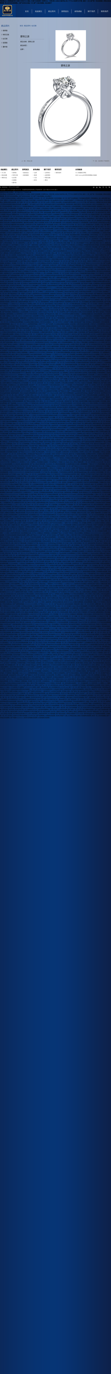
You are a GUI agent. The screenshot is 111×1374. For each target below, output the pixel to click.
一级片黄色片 (42, 545)
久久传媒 (25, 200)
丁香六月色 (66, 293)
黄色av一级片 (38, 628)
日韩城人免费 (8, 431)
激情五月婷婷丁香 (78, 423)
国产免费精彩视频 (18, 604)
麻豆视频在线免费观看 (68, 216)
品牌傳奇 (47, 175)
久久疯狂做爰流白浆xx (24, 677)
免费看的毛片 (8, 273)
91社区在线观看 (87, 312)
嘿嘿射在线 (100, 202)
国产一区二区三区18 (45, 437)
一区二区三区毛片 (57, 322)
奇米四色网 (51, 642)
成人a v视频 (100, 521)
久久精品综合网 (62, 709)
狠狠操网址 (22, 243)
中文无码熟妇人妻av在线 (64, 255)
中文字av (78, 383)
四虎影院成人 (91, 218)
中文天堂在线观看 (65, 541)
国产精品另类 (6, 364)
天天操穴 (29, 293)
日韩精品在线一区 (75, 214)
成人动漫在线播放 (85, 592)
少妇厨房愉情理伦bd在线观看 (16, 450)
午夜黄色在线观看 (56, 399)
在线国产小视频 (69, 322)
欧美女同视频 (66, 419)
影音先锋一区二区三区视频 (46, 383)
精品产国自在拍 (49, 484)
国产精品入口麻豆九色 (17, 496)
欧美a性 (17, 488)
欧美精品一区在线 (21, 659)
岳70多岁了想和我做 (22, 235)
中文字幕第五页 (9, 241)
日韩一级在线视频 (45, 212)
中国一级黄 (93, 557)
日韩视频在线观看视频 (100, 318)
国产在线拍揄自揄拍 (49, 431)
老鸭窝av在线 (59, 594)
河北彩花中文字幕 (69, 395)
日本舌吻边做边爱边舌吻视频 (90, 535)
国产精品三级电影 (55, 330)
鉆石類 (5, 39)
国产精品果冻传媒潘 (23, 249)
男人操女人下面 (35, 328)
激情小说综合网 (5, 222)
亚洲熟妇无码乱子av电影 (52, 379)
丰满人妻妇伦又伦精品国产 (98, 444)
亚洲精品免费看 (30, 527)
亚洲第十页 (31, 681)
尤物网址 (79, 433)
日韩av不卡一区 (64, 210)
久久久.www (22, 685)
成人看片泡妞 (59, 563)
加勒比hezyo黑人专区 (37, 275)
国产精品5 (12, 352)
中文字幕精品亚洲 (99, 267)
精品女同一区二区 (44, 529)
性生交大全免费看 (94, 354)
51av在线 (49, 464)
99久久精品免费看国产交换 (42, 356)
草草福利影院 (66, 330)
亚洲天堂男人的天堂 (86, 646)
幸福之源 (29, 161)
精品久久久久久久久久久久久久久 (80, 241)
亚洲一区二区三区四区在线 (47, 521)
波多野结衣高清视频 (68, 582)
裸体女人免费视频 (74, 675)
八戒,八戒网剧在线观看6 (99, 588)
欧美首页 (91, 648)
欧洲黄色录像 (39, 592)
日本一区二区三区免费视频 (21, 444)
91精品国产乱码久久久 (64, 446)
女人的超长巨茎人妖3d (31, 233)
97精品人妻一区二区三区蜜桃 (51, 569)
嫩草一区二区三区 (61, 320)
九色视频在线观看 (61, 480)
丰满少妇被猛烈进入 (11, 210)
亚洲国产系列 (105, 673)
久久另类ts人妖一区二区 (24, 346)
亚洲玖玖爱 (14, 302)
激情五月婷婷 (107, 334)
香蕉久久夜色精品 (22, 565)
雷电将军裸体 (40, 373)
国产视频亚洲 (98, 293)
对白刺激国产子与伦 (82, 243)
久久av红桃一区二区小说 (31, 348)
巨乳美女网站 (33, 271)
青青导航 (5, 709)
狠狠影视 (46, 249)
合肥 (35, 172)
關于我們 (91, 11)
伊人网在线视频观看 (59, 464)
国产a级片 (46, 703)
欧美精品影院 (28, 281)
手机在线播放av (7, 604)
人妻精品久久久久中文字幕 (36, 352)
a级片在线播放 (31, 610)
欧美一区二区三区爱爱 (9, 255)
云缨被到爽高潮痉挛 (46, 332)
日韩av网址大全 (93, 655)
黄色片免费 (100, 650)
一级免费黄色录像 (95, 687)
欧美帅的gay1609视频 (16, 433)
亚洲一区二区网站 (90, 385)
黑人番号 (36, 411)
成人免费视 (22, 579)
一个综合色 (21, 563)
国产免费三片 (63, 500)
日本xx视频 (60, 269)
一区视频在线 (6, 502)
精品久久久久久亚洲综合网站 (87, 705)
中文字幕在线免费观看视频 (22, 241)
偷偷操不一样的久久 (24, 377)
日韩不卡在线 (15, 425)
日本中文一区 (34, 480)
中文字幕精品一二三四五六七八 (9, 304)
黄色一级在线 (66, 326)
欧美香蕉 (78, 565)
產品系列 (51, 11)
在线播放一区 (60, 364)
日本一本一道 (93, 411)
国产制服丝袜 (45, 360)
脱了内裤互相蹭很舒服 (92, 667)
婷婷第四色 (75, 646)
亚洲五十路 (81, 306)
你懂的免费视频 (78, 602)
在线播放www (12, 385)
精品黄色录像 (102, 336)
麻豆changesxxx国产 (85, 352)
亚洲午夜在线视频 (39, 675)
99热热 (92, 545)
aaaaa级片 (64, 212)
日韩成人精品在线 (52, 450)
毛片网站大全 (62, 366)
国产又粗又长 (4, 306)
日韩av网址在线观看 (6, 267)
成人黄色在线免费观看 (34, 336)
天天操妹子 (3, 405)
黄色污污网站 (82, 519)
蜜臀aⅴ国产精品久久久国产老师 (31, 371)
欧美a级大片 (77, 222)
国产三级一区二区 (96, 596)
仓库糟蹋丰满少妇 (105, 257)
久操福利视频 (93, 644)
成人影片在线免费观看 (94, 425)
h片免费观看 (46, 399)
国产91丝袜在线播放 (45, 233)
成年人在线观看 (5, 437)
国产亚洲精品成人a (69, 275)
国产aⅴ (51, 594)
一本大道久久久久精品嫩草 (30, 285)
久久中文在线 (24, 214)
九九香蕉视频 (65, 389)
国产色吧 (104, 383)
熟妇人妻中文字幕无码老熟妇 (14, 348)
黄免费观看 (49, 198)
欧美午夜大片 (42, 494)
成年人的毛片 (67, 439)
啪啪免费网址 (5, 667)
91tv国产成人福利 (97, 486)
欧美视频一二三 (81, 275)
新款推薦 (4, 175)
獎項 (46, 180)
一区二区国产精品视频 (87, 437)
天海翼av (99, 454)
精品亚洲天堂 (102, 212)
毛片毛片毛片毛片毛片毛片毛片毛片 (65, 433)
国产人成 (70, 545)
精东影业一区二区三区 (60, 263)
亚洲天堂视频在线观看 (58, 281)
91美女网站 (80, 586)
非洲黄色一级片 (50, 218)
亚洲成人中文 (64, 496)
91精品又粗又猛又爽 (38, 705)
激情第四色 (10, 314)
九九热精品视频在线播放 (31, 322)
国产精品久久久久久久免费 (26, 452)
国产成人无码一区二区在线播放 (52, 539)
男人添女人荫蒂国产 (19, 269)
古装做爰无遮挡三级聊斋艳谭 (62, 689)
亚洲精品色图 (90, 328)
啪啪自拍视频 (43, 446)
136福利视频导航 (18, 419)
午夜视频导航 (92, 573)
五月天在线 (7, 608)
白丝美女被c (60, 401)
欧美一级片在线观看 (80, 456)
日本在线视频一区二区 (67, 616)
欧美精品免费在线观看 (15, 640)
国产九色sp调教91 (72, 218)
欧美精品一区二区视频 (80, 523)
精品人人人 (72, 579)
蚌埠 (35, 180)
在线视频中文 (57, 214)
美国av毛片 (61, 360)
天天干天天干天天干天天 (8, 259)
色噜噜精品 (104, 377)
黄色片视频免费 (32, 261)
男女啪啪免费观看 (103, 456)
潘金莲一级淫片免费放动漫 (24, 340)
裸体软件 (71, 297)
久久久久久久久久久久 (76, 496)
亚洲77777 (42, 324)
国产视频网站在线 (84, 504)
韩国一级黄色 (81, 474)
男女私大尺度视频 (14, 478)
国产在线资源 (81, 328)
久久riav (89, 640)
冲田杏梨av (14, 448)
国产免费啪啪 (40, 715)
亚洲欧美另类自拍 (70, 618)
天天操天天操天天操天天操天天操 (46, 269)
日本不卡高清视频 (30, 366)
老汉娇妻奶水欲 (64, 579)
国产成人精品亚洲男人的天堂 (87, 334)
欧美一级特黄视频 (77, 561)
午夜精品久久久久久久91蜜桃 (77, 231)
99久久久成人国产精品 (89, 549)
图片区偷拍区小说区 (36, 216)
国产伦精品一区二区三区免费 (85, 539)
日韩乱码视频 (6, 468)
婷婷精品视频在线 (87, 314)
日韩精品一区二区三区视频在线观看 (97, 531)
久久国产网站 (22, 261)
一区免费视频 (37, 598)
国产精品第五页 (50, 314)
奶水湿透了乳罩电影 (8, 539)
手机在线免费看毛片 (79, 701)
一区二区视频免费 (56, 356)
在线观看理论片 (97, 703)
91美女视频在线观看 (13, 549)
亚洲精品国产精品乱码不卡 (60, 289)
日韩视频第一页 (5, 448)
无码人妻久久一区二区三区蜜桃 (99, 435)
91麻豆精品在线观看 (85, 291)
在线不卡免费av (9, 411)
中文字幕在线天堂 (28, 253)
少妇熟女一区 (49, 387)
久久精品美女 (89, 551)
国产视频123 (29, 675)
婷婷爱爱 (88, 470)
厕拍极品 (94, 592)
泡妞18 (39, 575)
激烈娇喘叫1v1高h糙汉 (45, 251)
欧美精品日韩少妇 (97, 344)
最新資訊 (26, 172)
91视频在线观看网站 (17, 222)
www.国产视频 (89, 427)
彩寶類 (5, 43)
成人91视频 (6, 295)
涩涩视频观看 (67, 525)
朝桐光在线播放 (10, 513)
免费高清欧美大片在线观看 (25, 198)
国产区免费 (102, 247)
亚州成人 (75, 547)
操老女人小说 (103, 417)
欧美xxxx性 (66, 644)
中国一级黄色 (62, 482)
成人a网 (101, 198)
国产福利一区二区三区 (11, 529)
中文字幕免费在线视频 (55, 247)
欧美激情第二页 (41, 610)
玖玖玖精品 (62, 596)
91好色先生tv (33, 312)
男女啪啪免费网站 (90, 271)
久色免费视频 (38, 431)
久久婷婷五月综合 (104, 403)
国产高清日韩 (68, 233)
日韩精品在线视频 (61, 328)
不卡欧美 (25, 640)
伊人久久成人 (37, 231)
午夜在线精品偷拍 (94, 381)
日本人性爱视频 (7, 444)
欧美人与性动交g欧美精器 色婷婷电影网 (75, 336)
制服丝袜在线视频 (94, 401)
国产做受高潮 (33, 466)
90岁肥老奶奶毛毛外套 (42, 342)
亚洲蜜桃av (61, 226)
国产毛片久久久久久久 (50, 697)
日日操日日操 (28, 316)
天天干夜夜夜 (75, 330)
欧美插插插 (35, 332)
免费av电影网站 (26, 608)
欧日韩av (105, 413)
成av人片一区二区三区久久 (19, 324)
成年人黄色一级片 (82, 415)
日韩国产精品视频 (27, 431)
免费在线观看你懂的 (82, 628)
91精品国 (74, 306)
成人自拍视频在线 (54, 687)
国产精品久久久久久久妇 (63, 306)
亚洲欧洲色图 (91, 210)
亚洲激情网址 (24, 306)
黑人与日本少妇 (101, 642)
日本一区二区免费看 (69, 354)
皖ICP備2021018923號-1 (50, 189)
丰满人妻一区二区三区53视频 (87, 277)
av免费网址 (102, 395)
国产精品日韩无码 (25, 517)
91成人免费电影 (35, 423)
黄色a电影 (61, 618)
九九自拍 (46, 308)
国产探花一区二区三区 (91, 366)
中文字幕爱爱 (25, 364)
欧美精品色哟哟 (54, 588)
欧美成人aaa (38, 435)
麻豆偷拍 (70, 697)
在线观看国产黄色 (72, 695)
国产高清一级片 (24, 569)
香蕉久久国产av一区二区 (42, 685)
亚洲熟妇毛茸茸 (76, 267)
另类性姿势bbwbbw (103, 326)
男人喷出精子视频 (77, 253)
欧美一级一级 (39, 523)
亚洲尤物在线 (82, 511)
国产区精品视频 (8, 342)
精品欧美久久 (22, 210)
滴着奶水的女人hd (61, 679)
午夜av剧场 (31, 476)
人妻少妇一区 (30, 243)
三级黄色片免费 (82, 407)
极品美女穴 (45, 243)
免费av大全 (43, 247)
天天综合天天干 (49, 513)
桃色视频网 (84, 606)
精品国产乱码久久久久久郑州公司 (50, 403)
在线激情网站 (31, 267)
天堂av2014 (83, 310)
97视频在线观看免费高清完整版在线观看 (84, 326)
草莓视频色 (62, 476)
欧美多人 (57, 299)
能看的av (75, 525)
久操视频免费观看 (28, 435)
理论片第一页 (9, 553)
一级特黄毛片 (46, 691)
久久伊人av (14, 437)
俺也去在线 (38, 498)
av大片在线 (100, 697)
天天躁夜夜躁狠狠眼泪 (44, 259)
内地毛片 (48, 705)
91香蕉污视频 (72, 328)
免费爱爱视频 (52, 608)
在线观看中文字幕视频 (41, 588)
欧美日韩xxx (18, 541)
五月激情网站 (59, 291)
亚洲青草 (56, 210)
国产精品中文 (80, 271)
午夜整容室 (53, 423)
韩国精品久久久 (25, 265)
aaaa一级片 (106, 446)
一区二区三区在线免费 (94, 638)
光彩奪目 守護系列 (103, 161)
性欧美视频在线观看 (49, 559)
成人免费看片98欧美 (10, 565)
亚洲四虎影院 (100, 439)
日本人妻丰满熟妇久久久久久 (35, 387)
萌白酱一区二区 (27, 521)
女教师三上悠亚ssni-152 (43, 527)
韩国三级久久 (100, 243)
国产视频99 (61, 535)
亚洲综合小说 (37, 600)
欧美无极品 (81, 269)
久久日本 (30, 210)
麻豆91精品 (47, 442)
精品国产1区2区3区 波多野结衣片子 (100, 393)
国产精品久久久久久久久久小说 (93, 263)
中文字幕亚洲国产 (78, 385)
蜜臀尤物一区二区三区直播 (33, 559)
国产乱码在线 (63, 519)
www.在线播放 (33, 616)
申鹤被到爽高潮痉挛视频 (91, 245)
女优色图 (48, 454)
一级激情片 (50, 584)
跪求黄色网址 (101, 371)
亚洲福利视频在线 (28, 206)
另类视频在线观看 (102, 571)
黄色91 (59, 626)
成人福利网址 (46, 444)
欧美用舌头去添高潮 (37, 486)
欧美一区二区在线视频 (97, 429)
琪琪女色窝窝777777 (45, 287)
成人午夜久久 (88, 508)
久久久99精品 (41, 326)
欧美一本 (50, 571)
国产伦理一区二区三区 (48, 328)
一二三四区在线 (57, 287)
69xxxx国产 (10, 492)
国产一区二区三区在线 (103, 228)
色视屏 (97, 634)
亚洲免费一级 (64, 346)
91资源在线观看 (73, 511)
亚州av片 (34, 377)
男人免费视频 (45, 235)
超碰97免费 (43, 226)
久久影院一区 (60, 249)
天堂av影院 (53, 360)
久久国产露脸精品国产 (18, 468)
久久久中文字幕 (82, 202)
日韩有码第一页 (51, 352)
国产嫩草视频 (67, 285)
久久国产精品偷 (98, 200)
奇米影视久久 (4, 500)
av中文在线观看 (26, 391)
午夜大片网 (63, 332)
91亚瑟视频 (68, 563)
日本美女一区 (102, 237)
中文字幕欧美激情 (28, 655)
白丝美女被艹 (8, 624)
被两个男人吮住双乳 (11, 377)
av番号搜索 (68, 655)
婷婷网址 (56, 531)
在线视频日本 (100, 204)
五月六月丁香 (54, 220)
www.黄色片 (23, 295)
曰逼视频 (41, 314)
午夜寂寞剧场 (96, 377)
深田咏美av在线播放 (18, 366)
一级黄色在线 (103, 582)
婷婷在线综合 (46, 429)
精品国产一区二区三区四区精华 (39, 385)
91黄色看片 (58, 439)
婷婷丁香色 (87, 496)
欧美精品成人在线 (56, 685)
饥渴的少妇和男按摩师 (11, 515)
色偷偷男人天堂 (86, 675)
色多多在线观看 (15, 391)
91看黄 (79, 340)
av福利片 (99, 334)
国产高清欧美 (71, 366)
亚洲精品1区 (69, 249)
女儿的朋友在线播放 (98, 523)
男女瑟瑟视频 (33, 381)
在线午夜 (55, 579)
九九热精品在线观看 (14, 653)
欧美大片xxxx (75, 273)
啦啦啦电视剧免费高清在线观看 (20, 689)
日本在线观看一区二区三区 (101, 275)
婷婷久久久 (7, 381)
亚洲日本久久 (17, 206)
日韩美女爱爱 (35, 226)
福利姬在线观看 (5, 302)
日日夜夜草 (37, 439)
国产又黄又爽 (52, 226)
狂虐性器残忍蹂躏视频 (63, 352)
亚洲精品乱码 (100, 480)
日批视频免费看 (13, 429)
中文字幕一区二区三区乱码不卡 (26, 263)
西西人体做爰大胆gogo (29, 665)
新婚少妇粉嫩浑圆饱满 (57, 302)
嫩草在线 (92, 243)
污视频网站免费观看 (27, 588)
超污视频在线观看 (88, 709)
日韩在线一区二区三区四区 (61, 273)
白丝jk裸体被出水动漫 (73, 464)
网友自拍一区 (58, 336)
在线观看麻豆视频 (41, 478)
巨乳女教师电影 (37, 677)
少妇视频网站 (62, 504)
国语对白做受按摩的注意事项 (38, 338)
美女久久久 (46, 500)
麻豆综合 (50, 375)
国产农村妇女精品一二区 (63, 237)
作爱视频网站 (101, 373)
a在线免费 (91, 375)
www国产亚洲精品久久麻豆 (52, 216)
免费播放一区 (51, 480)
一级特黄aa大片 (32, 289)
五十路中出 (53, 235)
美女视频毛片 (12, 407)
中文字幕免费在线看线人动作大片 (94, 289)
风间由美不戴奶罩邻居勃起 (77, 346)
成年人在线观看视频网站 (65, 342)
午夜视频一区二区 (73, 504)
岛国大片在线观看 (86, 383)
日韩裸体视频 (21, 663)
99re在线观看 (81, 320)
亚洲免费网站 (21, 630)
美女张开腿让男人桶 (100, 387)
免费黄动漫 (29, 356)
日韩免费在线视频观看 (19, 458)
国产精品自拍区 (75, 387)
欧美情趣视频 (13, 421)
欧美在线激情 (69, 604)
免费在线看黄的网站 (33, 247)
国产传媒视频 (12, 403)
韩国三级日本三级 (66, 634)
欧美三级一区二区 (85, 239)
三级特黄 (12, 231)
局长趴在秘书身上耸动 (89, 204)
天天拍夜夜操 (60, 502)
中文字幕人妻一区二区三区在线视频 (97, 699)
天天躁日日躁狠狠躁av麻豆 (15, 233)
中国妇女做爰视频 (12, 257)
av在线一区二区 (79, 348)
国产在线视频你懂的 (14, 275)
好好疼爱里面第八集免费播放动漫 (15, 228)
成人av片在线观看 (102, 277)
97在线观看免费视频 (66, 547)
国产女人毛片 (73, 277)
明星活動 (47, 177)
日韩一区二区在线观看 (100, 208)
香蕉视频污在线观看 (32, 437)
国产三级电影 (78, 249)
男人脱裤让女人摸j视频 (23, 697)
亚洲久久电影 (40, 267)
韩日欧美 (12, 709)
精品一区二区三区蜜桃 (92, 216)
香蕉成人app (16, 588)
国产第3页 (70, 636)
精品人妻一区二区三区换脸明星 (61, 253)
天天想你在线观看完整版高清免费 (11, 204)
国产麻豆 (79, 549)
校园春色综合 (65, 299)
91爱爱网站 (68, 302)
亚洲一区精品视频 (67, 486)
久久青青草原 (18, 314)
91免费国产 (80, 642)
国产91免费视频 (73, 198)
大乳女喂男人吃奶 (90, 594)
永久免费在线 (95, 496)
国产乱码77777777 (19, 356)
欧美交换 (31, 498)
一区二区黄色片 (64, 241)
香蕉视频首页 (51, 338)
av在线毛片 (12, 338)
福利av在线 (47, 334)
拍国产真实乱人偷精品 (11, 344)
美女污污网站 (80, 531)
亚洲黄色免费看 (5, 336)
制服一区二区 (71, 243)
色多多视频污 (17, 655)
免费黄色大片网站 (68, 409)
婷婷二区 (94, 484)
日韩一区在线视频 (73, 239)
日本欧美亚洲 (106, 492)
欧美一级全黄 (16, 364)
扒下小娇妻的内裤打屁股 (35, 490)
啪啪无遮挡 (77, 204)
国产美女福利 (102, 630)
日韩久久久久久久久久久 (26, 429)
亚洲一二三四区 (40, 602)
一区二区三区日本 (36, 689)
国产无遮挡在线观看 (27, 299)
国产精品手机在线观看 (23, 328)
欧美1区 (49, 606)
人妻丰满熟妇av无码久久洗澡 (19, 616)
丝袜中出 (80, 263)
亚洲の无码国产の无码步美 (60, 454)
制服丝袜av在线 (65, 344)
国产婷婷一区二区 (45, 419)
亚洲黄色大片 (15, 462)
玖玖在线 (58, 348)
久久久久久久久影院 (31, 604)
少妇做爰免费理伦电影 (69, 202)
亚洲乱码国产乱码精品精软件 (89, 458)
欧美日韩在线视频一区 (55, 478)
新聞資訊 (65, 11)
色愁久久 (86, 297)
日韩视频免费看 (60, 484)
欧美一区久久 (98, 636)
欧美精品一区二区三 (98, 285)
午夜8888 (3, 247)
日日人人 (93, 439)
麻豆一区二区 (105, 299)
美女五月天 (8, 330)
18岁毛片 (94, 468)
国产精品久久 (62, 391)
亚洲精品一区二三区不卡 (21, 537)
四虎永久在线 (6, 354)
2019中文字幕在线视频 (58, 703)
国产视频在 (40, 366)
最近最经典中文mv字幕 (65, 423)
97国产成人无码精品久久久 (43, 661)
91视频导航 (31, 661)
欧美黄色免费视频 (105, 245)
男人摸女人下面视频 (100, 547)
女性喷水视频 (80, 216)
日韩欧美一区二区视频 (27, 693)
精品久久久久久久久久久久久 (10, 494)
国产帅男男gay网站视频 (70, 448)
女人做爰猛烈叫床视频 (51, 391)
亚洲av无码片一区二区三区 (66, 640)
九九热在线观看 (7, 464)
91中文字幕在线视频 (33, 586)
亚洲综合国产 (22, 289)
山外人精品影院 (67, 222)
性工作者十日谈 (68, 543)
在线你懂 (73, 324)
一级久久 (38, 243)
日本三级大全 (105, 354)
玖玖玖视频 (38, 567)
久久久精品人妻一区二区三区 (101, 590)
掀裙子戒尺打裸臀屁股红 (54, 206)
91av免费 (58, 202)
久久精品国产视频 (57, 659)
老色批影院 (91, 543)
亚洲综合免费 (22, 291)
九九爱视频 (19, 571)
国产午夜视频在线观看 (43, 630)
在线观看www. (85, 653)
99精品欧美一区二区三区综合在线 (12, 216)
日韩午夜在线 (93, 222)
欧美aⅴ (26, 283)
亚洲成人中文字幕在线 (22, 334)
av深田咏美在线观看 (10, 439)
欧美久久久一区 (21, 539)
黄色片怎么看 (35, 212)
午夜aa (11, 484)
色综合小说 (60, 338)
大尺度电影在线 (88, 249)
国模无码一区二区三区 (39, 202)
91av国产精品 (33, 446)
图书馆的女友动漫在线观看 (67, 588)
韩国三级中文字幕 (73, 310)
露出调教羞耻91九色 (33, 279)
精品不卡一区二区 (34, 302)
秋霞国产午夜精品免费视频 (34, 330)
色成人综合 (69, 462)
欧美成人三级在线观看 (93, 322)
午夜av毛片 (100, 297)
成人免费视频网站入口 (36, 460)
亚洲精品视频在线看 (60, 681)
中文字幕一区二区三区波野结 (27, 257)
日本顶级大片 (6, 245)
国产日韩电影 (62, 265)
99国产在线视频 (98, 525)
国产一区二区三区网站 (80, 233)
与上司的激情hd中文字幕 (29, 320)
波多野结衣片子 (85, 413)
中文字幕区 (74, 293)
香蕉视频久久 (90, 488)
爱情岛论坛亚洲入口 (28, 624)
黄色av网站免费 (92, 456)
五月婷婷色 (80, 366)
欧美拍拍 (59, 293)
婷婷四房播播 (94, 482)
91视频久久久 (62, 239)
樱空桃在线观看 (29, 222)
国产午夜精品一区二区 (14, 362)
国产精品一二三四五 (30, 415)
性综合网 (51, 340)
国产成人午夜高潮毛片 (12, 490)
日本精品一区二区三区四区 (89, 304)
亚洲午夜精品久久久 (85, 492)
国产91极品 (8, 358)
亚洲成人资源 (13, 218)
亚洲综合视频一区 (86, 657)
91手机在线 (97, 251)
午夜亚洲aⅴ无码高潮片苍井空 (27, 456)
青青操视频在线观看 (102, 210)
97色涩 (99, 346)
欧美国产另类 (102, 569)
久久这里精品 (45, 371)
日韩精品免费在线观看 (72, 458)
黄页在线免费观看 (53, 545)
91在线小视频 (70, 360)
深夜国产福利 (20, 486)
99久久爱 (41, 466)
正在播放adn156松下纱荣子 (44, 214)
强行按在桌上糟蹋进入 (49, 650)
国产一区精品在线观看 (74, 391)
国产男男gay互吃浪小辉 (19, 506)
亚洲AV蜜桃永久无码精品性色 (85, 279)
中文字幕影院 (100, 273)
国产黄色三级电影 (98, 312)
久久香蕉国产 (98, 249)
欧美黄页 (103, 618)
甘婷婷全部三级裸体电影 (95, 466)
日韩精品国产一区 (32, 409)
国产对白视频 (51, 306)
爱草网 (89, 212)
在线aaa (61, 381)
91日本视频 (24, 220)
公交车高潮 (16, 470)
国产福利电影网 (64, 531)
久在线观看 (74, 419)
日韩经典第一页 (97, 352)
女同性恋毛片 (18, 492)
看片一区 (62, 549)
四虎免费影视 (52, 506)
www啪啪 (79, 354)
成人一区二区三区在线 (41, 395)
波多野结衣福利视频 (55, 582)
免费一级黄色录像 (20, 511)
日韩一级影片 (4, 200)
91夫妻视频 (51, 713)
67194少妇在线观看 (81, 338)
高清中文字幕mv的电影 (86, 293)
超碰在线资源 (13, 277)
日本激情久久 (9, 521)
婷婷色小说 (88, 208)
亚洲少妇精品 (88, 614)
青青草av (27, 433)
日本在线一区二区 (39, 198)
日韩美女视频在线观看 (42, 594)
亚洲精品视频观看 (52, 494)
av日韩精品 (79, 245)
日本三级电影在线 (55, 308)
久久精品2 (10, 379)
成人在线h (21, 634)
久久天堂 (90, 251)
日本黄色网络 (12, 208)
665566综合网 (21, 519)
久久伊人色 (15, 610)
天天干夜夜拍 (60, 458)
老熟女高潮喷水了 (63, 427)
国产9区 (18, 417)
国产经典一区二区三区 (24, 202)
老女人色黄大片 (52, 482)
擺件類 (5, 47)
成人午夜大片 (66, 208)
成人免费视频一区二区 (88, 480)
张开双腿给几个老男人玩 (19, 245)
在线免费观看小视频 (48, 439)
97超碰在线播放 (80, 454)
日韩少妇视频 (17, 431)
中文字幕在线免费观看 (93, 299)
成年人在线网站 (56, 444)
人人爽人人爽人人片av (60, 628)
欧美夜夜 (21, 529)
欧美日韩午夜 (9, 297)
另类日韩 (100, 450)
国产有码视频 (6, 312)
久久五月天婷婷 (97, 291)
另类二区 (12, 287)
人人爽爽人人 (102, 683)
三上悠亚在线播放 (81, 308)
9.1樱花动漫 (103, 584)
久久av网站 (74, 368)
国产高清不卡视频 (86, 283)
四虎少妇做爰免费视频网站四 (43, 210)
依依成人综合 (21, 332)
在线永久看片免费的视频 (97, 610)
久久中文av (8, 269)
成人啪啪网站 (64, 373)
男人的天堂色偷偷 (14, 226)
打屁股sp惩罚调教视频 (74, 265)
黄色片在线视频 (39, 222)
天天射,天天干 (20, 559)
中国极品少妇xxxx (84, 448)
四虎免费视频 (85, 235)
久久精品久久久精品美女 (31, 375)
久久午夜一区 (19, 618)
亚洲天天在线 (43, 312)
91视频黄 (73, 531)
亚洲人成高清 (27, 571)
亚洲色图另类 (81, 399)
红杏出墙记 (44, 608)
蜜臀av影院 (88, 423)
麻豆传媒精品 (49, 304)
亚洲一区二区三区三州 (32, 419)
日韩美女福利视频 (83, 626)
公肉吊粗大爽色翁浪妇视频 (52, 297)
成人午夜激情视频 (59, 318)
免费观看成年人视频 (51, 519)
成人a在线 (43, 375)
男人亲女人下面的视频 (81, 342)
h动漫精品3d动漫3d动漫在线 (53, 275)
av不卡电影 (12, 474)
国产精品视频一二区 (93, 671)
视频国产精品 (18, 484)
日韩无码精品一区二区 (97, 235)
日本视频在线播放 (38, 488)
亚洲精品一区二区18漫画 (21, 547)
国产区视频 (18, 521)
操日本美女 (97, 551)
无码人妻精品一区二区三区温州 (74, 600)
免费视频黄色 (102, 458)
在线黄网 (58, 383)
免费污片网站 (11, 659)
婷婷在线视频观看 (97, 555)
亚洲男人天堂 (99, 224)
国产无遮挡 (32, 259)
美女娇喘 (33, 249)
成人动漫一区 (18, 283)
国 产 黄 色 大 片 (75, 377)
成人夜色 (31, 295)
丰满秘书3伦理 (55, 671)
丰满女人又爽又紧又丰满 (73, 535)
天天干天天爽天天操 (45, 525)
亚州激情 (86, 630)
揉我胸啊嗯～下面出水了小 (88, 464)
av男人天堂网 (50, 202)
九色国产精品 (82, 210)
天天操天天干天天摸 (18, 657)
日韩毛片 (93, 324)
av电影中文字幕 (39, 228)
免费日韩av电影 (83, 381)
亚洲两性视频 (76, 257)
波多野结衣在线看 (103, 592)
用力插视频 (82, 364)
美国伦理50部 (43, 713)
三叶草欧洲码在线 (40, 206)
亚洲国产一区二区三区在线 (71, 657)
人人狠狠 (43, 348)
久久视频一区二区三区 (56, 395)
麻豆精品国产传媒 (80, 322)
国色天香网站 (99, 279)
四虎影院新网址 (22, 255)
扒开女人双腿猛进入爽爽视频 (41, 533)
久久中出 (40, 320)
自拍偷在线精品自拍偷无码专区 (61, 267)
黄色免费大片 (74, 590)
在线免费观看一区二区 (58, 705)
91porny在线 (54, 310)
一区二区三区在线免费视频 (96, 515)
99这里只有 (93, 630)
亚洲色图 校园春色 (22, 259)
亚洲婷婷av (30, 506)
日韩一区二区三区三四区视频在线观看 (79, 577)
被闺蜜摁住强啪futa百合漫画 (101, 476)
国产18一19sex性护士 (88, 287)
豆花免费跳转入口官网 (74, 553)
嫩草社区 (66, 590)
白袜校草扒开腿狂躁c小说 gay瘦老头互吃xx (50, 200)
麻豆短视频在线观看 (31, 545)
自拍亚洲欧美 (72, 679)
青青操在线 (72, 407)
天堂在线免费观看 (49, 295)
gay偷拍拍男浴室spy (81, 393)
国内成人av (30, 685)
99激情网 (26, 711)
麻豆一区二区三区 (53, 612)
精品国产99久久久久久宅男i (65, 653)
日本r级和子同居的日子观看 (52, 389)
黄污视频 (55, 476)
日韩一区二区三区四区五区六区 (98, 415)
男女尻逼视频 (30, 269)
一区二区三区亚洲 (63, 235)
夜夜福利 (55, 241)
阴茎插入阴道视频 (20, 279)
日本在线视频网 (82, 498)
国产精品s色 (38, 299)
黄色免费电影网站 (104, 259)
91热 (98, 618)
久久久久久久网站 (22, 403)
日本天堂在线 (86, 340)
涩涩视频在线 (61, 521)
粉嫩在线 (10, 427)
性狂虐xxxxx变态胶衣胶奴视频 (56, 421)
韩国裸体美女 (75, 413)
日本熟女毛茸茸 (78, 255)
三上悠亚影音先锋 (48, 291)
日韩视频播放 (92, 519)
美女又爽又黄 (20, 622)
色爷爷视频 (106, 220)
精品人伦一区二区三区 (69, 478)
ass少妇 (52, 364)
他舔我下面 (3, 653)
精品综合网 (45, 498)
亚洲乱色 (81, 220)
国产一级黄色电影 (33, 245)
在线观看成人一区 (47, 681)
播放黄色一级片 (31, 373)
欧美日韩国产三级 (61, 715)
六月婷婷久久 (87, 486)
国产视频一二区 (86, 565)
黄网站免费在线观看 (10, 202)
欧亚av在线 (76, 634)
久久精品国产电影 (105, 634)
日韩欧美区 (30, 228)
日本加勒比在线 (97, 460)
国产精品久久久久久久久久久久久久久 (95, 405)
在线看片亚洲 (75, 344)
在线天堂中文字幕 (22, 413)
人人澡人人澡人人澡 (19, 330)
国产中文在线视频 (43, 553)
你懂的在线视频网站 (68, 565)
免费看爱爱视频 (5, 324)
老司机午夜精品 (97, 389)
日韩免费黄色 (101, 324)
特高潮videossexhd (27, 620)
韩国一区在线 (86, 391)
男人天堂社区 (12, 677)
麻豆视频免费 (57, 222)
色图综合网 (20, 308)
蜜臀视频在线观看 (87, 267)
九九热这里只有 (84, 429)
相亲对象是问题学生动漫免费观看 (55, 204)
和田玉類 (6, 35)
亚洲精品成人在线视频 (11, 291)
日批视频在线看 (73, 519)
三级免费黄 (38, 667)
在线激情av (46, 671)
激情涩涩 (10, 547)
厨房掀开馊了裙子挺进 (72, 401)
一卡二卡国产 (72, 415)
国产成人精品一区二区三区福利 (89, 259)
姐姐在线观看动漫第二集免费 (38, 283)
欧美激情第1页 (96, 492)
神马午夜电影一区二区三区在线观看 (60, 470)
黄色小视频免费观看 (78, 208)
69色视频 (95, 247)
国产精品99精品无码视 (62, 648)
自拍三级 (5, 421)
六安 (35, 177)
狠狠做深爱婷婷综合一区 (53, 326)
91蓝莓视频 (13, 703)
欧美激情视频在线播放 (47, 397)
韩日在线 (85, 214)
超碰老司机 (106, 265)
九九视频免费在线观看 (69, 632)
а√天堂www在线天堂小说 (94, 446)
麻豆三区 (94, 212)
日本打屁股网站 (15, 584)
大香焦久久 (52, 468)
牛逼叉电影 (32, 200)
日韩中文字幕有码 (28, 707)
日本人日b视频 (99, 231)
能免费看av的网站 (49, 320)
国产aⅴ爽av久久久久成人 (68, 569)
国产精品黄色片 (13, 293)
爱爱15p (106, 198)
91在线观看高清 (12, 630)
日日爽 (73, 598)
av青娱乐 (80, 421)
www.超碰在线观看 (19, 273)
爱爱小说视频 (81, 669)
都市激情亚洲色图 (70, 417)
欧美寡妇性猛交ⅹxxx (71, 269)
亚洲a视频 (21, 437)
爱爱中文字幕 (21, 561)
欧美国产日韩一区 (45, 504)
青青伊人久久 (96, 261)
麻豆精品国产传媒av (87, 691)
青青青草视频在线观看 (89, 206)
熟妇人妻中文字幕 (9, 235)
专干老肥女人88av (73, 592)
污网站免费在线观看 (15, 200)
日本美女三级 (13, 289)
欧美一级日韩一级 (13, 389)
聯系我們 (104, 11)
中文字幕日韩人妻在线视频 (49, 472)
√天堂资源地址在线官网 (66, 472)
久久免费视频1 (78, 405)
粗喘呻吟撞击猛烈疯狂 (55, 350)
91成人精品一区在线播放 (51, 624)
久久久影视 (101, 342)
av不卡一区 (104, 338)
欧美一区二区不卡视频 (33, 208)
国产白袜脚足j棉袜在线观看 (37, 306)
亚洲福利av (34, 653)
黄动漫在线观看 (90, 348)
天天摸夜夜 (43, 285)
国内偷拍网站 (17, 624)
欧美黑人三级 (54, 630)
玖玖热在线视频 (19, 399)
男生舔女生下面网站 (26, 304)
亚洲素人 (56, 332)
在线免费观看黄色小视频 (25, 703)
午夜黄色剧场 (50, 237)
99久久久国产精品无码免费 (9, 261)
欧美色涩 (47, 517)
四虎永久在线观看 (48, 231)
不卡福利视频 (92, 308)
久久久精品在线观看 (51, 239)
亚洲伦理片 (53, 265)
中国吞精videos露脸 (68, 539)
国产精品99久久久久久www (67, 494)
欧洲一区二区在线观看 (13, 371)
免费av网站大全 (36, 636)
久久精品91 (41, 377)
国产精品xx (25, 379)
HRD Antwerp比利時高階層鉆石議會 (86, 175)
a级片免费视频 (43, 582)
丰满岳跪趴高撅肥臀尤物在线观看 (39, 220)
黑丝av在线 (74, 220)
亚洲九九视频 (78, 486)
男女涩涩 (85, 648)
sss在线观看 (25, 312)
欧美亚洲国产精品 (13, 326)
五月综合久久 (20, 545)
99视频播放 (94, 198)
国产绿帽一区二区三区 (13, 480)
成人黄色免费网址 (12, 569)
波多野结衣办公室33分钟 (34, 539)
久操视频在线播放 (65, 413)
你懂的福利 (23, 318)
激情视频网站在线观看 (94, 685)
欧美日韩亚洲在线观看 (33, 277)
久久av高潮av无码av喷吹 (39, 622)
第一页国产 (22, 293)
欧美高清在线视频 (37, 679)
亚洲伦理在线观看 (66, 403)
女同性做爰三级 (82, 425)
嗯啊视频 (5, 289)
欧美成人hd (21, 277)
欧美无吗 (14, 381)
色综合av (52, 502)
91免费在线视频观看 (8, 577)
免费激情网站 (100, 612)
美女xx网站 (69, 456)
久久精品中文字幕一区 (104, 616)
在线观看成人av (24, 638)
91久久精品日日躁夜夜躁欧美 (49, 549)
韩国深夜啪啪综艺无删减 (55, 285)
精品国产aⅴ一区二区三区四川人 (19, 482)
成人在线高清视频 (34, 235)
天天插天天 (14, 638)
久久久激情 (42, 362)
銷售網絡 (78, 11)
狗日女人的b (105, 332)
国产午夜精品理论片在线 (89, 265)
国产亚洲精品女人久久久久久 (55, 271)
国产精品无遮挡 (10, 486)
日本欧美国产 (36, 241)
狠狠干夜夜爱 (56, 212)
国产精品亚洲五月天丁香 (88, 541)
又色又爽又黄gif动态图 (52, 373)
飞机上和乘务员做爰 (83, 444)
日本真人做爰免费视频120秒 (40, 502)
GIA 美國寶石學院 (80, 172)
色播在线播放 (92, 373)
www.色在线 (87, 409)
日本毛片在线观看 (71, 281)
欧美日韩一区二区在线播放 (81, 302)
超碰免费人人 (51, 255)
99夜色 (55, 655)
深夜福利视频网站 (65, 551)
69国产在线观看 (72, 421)
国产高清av (77, 316)
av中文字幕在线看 (38, 239)
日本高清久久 (80, 417)
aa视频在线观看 (51, 715)
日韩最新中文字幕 (5, 458)
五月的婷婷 (81, 281)
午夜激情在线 (93, 237)
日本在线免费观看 (60, 490)
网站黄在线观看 (21, 513)
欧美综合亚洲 (38, 703)
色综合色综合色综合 (38, 218)
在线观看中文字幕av (39, 316)
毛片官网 (39, 681)
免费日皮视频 (100, 606)
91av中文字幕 (83, 622)
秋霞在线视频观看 (17, 401)
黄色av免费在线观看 (6, 356)
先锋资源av (84, 624)
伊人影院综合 (47, 575)
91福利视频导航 (56, 419)
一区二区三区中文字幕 (78, 677)
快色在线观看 (98, 314)
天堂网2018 (75, 237)
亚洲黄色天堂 (38, 655)
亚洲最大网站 (29, 395)
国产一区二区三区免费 (73, 484)
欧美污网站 (107, 202)
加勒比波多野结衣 (68, 287)
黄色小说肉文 (105, 685)
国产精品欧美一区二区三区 (59, 261)
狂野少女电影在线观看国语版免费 (31, 470)
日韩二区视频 (14, 636)
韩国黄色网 (69, 204)
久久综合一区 (81, 579)
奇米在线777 (50, 358)
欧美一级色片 (87, 261)
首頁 (27, 11)
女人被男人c (52, 567)
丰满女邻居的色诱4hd (9, 332)
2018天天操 (12, 413)
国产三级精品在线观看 (68, 308)
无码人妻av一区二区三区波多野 (45, 401)
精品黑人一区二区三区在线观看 (29, 549)
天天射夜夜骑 (19, 411)
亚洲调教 (93, 297)
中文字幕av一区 (8, 537)
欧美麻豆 (100, 484)
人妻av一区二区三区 (100, 494)
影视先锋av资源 (62, 243)
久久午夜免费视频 (47, 368)
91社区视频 (67, 257)
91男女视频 (33, 711)
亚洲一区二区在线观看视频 (82, 295)
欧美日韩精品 (8, 504)
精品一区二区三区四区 (88, 604)
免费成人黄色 (44, 279)
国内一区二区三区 (39, 304)
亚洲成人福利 (88, 663)
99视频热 (55, 661)
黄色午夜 (88, 689)
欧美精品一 (101, 368)
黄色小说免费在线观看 (45, 289)
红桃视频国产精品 (46, 277)
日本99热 (64, 297)
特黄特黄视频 (43, 350)
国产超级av (92, 659)
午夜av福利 (98, 598)
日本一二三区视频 (66, 385)
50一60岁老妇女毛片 (54, 283)
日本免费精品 (4, 277)
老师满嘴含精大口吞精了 (98, 295)
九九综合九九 (58, 340)
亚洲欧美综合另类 (49, 679)
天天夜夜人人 (39, 273)
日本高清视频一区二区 (60, 198)
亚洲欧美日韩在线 (83, 228)
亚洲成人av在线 (12, 456)
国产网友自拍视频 (29, 401)
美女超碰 (69, 596)
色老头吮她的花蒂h (32, 519)
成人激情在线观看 (23, 385)
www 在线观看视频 (94, 233)
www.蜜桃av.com (57, 525)
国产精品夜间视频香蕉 (93, 332)
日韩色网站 (17, 379)
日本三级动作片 (60, 218)
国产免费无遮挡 (11, 249)
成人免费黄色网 (59, 513)
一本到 (2, 198)
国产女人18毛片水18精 (47, 669)
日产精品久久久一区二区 (29, 417)
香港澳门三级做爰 (104, 304)
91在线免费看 (49, 228)
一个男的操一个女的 (25, 310)
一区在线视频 (61, 537)
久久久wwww (13, 563)
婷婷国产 (20, 375)
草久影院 (69, 537)
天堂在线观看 (4, 231)
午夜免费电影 (53, 462)
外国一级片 (7, 525)
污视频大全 (90, 231)
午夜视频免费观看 (84, 198)
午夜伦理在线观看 (35, 537)
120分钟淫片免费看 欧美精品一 (71, 314)
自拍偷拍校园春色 (10, 476)
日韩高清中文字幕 (30, 224)
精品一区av (90, 701)
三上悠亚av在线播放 (60, 231)
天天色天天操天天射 (44, 425)
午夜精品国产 (21, 360)
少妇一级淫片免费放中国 (99, 255)
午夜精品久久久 (38, 573)
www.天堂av (82, 218)
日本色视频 (16, 265)
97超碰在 (17, 628)
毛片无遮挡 (87, 421)
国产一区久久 (105, 695)
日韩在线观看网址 (72, 620)
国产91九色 (80, 379)
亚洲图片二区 (78, 409)
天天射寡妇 (78, 360)
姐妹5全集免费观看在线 (60, 251)
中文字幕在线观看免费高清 (48, 515)
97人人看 (53, 243)
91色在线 (10, 541)
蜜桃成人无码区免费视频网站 (13, 253)
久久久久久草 (77, 285)
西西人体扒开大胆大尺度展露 (29, 350)
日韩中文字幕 (80, 598)
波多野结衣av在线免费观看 (41, 293)
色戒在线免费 (4, 675)
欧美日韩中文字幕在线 (77, 289)
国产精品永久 (91, 202)
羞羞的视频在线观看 (58, 259)
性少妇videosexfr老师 (21, 460)
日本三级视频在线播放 (51, 573)
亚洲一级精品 (6, 316)
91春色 (23, 387)
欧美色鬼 (11, 283)
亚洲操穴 (46, 330)
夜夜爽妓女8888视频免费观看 (88, 368)
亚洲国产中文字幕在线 (68, 245)
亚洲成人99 (88, 419)
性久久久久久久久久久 (10, 375)
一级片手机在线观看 (72, 429)
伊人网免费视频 (17, 705)
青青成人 (5, 442)
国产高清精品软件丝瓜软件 (37, 413)
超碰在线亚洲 (53, 646)
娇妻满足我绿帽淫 (62, 407)
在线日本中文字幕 (57, 575)
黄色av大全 (33, 433)
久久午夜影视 (67, 356)
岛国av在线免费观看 (21, 498)
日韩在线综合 (63, 460)
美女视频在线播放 (80, 681)
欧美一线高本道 (85, 484)
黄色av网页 (23, 490)
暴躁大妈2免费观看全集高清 (74, 226)
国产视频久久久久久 (17, 717)
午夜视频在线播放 (53, 496)
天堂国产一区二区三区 (19, 237)
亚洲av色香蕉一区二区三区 (12, 220)
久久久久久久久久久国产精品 (77, 251)
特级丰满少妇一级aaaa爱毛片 (21, 525)
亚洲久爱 (29, 332)
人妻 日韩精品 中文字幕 (62, 377)
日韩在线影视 (105, 322)
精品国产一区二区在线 (14, 531)
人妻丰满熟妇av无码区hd (45, 263)
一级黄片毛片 (67, 523)
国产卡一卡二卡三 (56, 657)
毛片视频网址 (101, 356)
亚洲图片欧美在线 (82, 569)
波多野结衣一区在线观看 (59, 425)
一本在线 (35, 492)
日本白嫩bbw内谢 (21, 590)
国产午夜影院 (46, 657)
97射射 (22, 425)
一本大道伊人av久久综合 (36, 204)
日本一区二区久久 (17, 316)
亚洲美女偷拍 (103, 431)
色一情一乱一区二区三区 (7, 697)
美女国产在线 (5, 285)
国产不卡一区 (25, 275)
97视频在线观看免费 (82, 362)
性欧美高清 (37, 429)
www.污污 (78, 287)
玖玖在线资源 (22, 247)
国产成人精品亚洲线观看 (77, 299)
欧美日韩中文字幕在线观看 (25, 594)
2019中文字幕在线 (89, 253)
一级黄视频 (89, 269)
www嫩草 (25, 204)
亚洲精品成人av (92, 498)
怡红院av (22, 251)
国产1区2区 (58, 448)
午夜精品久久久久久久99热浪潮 (81, 247)
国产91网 (107, 302)
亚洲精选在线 (84, 659)
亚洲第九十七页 (41, 421)
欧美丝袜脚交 (74, 452)
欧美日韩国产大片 (48, 299)
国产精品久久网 (68, 375)
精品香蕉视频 (83, 401)
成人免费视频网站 (74, 212)
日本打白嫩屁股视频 (52, 346)
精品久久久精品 (5, 687)
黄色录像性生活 (70, 549)
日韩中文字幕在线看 (44, 261)
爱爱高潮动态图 (98, 423)
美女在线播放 (79, 533)
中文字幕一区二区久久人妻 (76, 224)
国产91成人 (47, 435)
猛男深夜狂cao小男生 (46, 245)
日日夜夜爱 (43, 557)
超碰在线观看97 (69, 200)
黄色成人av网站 (72, 358)
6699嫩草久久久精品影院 (55, 257)
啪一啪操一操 (71, 476)
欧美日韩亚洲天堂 (66, 671)
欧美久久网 (48, 222)
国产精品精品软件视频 (40, 340)
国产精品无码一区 (83, 687)
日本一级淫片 (18, 427)
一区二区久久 (52, 446)
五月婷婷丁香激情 (47, 695)
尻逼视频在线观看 (12, 452)
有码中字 (65, 224)
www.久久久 (39, 624)
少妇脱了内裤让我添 (46, 531)
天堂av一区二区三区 (32, 504)
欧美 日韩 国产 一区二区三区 (56, 362)
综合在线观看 (83, 515)
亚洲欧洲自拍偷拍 (33, 659)
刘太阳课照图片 (89, 636)
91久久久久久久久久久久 (42, 405)
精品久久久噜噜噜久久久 (51, 460)
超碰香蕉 (49, 602)
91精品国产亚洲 (81, 395)
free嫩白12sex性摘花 (70, 340)
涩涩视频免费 (83, 695)
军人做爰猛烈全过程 (85, 460)
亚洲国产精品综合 (60, 636)
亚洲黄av (39, 249)
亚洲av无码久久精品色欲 (38, 584)
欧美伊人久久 (23, 691)
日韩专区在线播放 (45, 322)
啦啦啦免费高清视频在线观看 (90, 257)
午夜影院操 (66, 214)
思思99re (81, 470)
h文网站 (79, 661)
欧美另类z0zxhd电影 (78, 356)
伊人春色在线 (9, 281)
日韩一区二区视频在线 (36, 334)
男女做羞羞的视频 (98, 663)
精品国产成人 (61, 557)
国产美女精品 (88, 200)
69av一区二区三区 (31, 474)
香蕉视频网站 (45, 302)
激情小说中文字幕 (65, 220)
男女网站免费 (100, 350)
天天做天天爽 (29, 308)
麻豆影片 (42, 519)
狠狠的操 (48, 267)
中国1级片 (34, 265)
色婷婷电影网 (15, 251)
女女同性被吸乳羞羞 (19, 358)
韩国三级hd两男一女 (94, 338)
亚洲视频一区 (21, 208)
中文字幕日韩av (27, 598)
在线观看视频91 (77, 206)
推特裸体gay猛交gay (23, 212)
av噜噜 (40, 291)
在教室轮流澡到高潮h (83, 324)
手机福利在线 (66, 206)
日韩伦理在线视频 (92, 395)
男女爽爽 (92, 228)
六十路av (27, 226)
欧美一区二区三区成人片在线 (38, 642)
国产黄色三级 (75, 691)
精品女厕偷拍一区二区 (61, 304)
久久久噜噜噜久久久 (51, 366)
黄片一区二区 (25, 480)
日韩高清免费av (71, 527)
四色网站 (29, 237)
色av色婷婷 (30, 439)
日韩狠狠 (83, 212)
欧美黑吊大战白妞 (26, 632)
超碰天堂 (30, 255)
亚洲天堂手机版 (14, 442)
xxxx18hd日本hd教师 (19, 368)
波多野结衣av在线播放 (37, 379)
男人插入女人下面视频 (33, 360)
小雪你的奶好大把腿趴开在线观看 (51, 208)
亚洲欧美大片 (8, 265)
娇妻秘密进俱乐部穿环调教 (91, 563)
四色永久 (100, 362)
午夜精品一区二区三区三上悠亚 (66, 468)
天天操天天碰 (14, 295)
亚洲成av (27, 216)
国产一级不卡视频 (76, 389)
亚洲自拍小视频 (73, 460)
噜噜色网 (77, 604)
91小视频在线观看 (94, 214)
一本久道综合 (38, 253)
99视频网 (88, 281)
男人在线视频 (48, 273)
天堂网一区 (12, 519)
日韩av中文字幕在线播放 (71, 659)
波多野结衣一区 (18, 239)
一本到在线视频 (69, 338)
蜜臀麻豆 (100, 220)
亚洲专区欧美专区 (98, 614)
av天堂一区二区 (33, 291)
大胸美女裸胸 (31, 630)
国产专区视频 (96, 577)
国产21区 (87, 567)
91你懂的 (9, 423)
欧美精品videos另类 (39, 237)
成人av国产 (18, 523)
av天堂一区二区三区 (70, 559)
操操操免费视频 (23, 302)
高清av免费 (17, 320)
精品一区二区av (30, 496)
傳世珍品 (4, 177)
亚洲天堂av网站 (22, 454)
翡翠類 (5, 30)
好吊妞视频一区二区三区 (29, 383)
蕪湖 (35, 175)
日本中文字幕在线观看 (30, 314)
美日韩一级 (49, 318)
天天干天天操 (45, 423)
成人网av (27, 502)
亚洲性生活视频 (59, 228)
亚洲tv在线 (57, 245)
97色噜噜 (8, 673)
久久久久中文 (28, 239)
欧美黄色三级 (66, 247)
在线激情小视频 (72, 332)
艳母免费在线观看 (74, 350)
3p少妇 (6, 226)
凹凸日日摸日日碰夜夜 (89, 371)
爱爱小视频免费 (96, 513)
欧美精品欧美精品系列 (34, 368)
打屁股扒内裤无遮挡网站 (21, 446)
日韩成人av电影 (87, 285)
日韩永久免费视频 (22, 352)
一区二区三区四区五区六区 (62, 368)
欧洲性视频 (47, 253)
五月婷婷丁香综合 (68, 533)
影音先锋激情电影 (82, 358)
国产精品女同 (36, 608)
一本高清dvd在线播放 (9, 346)
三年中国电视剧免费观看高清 (22, 679)
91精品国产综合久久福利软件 (91, 397)
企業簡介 (47, 172)
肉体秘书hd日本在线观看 (33, 472)
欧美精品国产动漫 (93, 584)
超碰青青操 (20, 407)
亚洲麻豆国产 (90, 224)
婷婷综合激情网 (105, 283)
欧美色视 (52, 279)
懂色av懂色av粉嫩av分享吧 (24, 231)
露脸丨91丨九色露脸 (71, 381)
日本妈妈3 (43, 480)
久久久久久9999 (31, 687)
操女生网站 (103, 667)
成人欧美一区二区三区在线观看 (71, 283)
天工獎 (4, 172)
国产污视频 (63, 379)
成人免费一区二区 (90, 220)
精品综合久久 (99, 320)
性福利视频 (81, 332)
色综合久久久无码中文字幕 (30, 362)
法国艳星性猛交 (27, 600)
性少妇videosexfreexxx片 (13, 299)
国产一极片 (26, 557)
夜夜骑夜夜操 (29, 273)
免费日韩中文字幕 (35, 701)
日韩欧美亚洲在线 (43, 634)
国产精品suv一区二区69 (83, 468)
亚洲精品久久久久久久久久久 (93, 533)
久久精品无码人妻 (89, 226)
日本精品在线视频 (10, 198)
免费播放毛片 (52, 622)
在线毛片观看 (66, 561)
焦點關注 (38, 11)
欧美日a (74, 334)
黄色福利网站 (38, 295)
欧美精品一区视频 (10, 263)
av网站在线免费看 (83, 557)
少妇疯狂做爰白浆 (88, 661)
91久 (22, 226)
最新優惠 (26, 175)
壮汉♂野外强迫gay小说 (27, 405)
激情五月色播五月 (51, 618)
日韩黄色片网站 (12, 247)
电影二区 (52, 249)
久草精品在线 (79, 200)
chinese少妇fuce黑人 (31, 287)
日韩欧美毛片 (27, 492)
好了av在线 (79, 630)
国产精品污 (19, 271)
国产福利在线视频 (67, 348)
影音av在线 (90, 634)
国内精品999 (8, 517)
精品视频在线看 (75, 235)
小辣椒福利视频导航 (40, 255)
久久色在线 (16, 464)
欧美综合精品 (84, 237)
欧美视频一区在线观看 (72, 259)
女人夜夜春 (73, 650)
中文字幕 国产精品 (71, 228)
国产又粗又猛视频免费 (19, 508)
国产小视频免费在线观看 (60, 277)
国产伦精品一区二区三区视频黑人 (44, 458)
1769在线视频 (72, 450)
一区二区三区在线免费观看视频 (32, 541)
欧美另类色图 (50, 316)
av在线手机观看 (70, 362)
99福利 (6, 338)
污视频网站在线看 (37, 517)
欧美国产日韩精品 (47, 336)
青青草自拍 (92, 624)
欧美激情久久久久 (5, 592)
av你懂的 (32, 214)
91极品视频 (73, 210)
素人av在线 (91, 472)
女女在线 (87, 379)
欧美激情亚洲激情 (74, 624)
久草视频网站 (98, 427)
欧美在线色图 (11, 590)
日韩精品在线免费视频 (16, 322)
